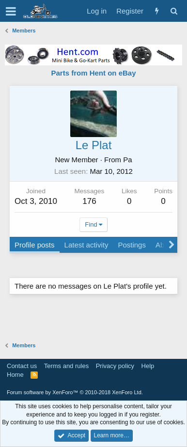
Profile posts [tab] (35, 245)
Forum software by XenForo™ (75, 392)
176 (89, 201)
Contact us (22, 366)
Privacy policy (115, 366)
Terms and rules (66, 366)
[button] (11, 11)
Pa (127, 159)
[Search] (173, 11)
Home (15, 374)
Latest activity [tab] (86, 245)
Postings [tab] (132, 245)
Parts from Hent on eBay (93, 73)
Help (148, 366)
